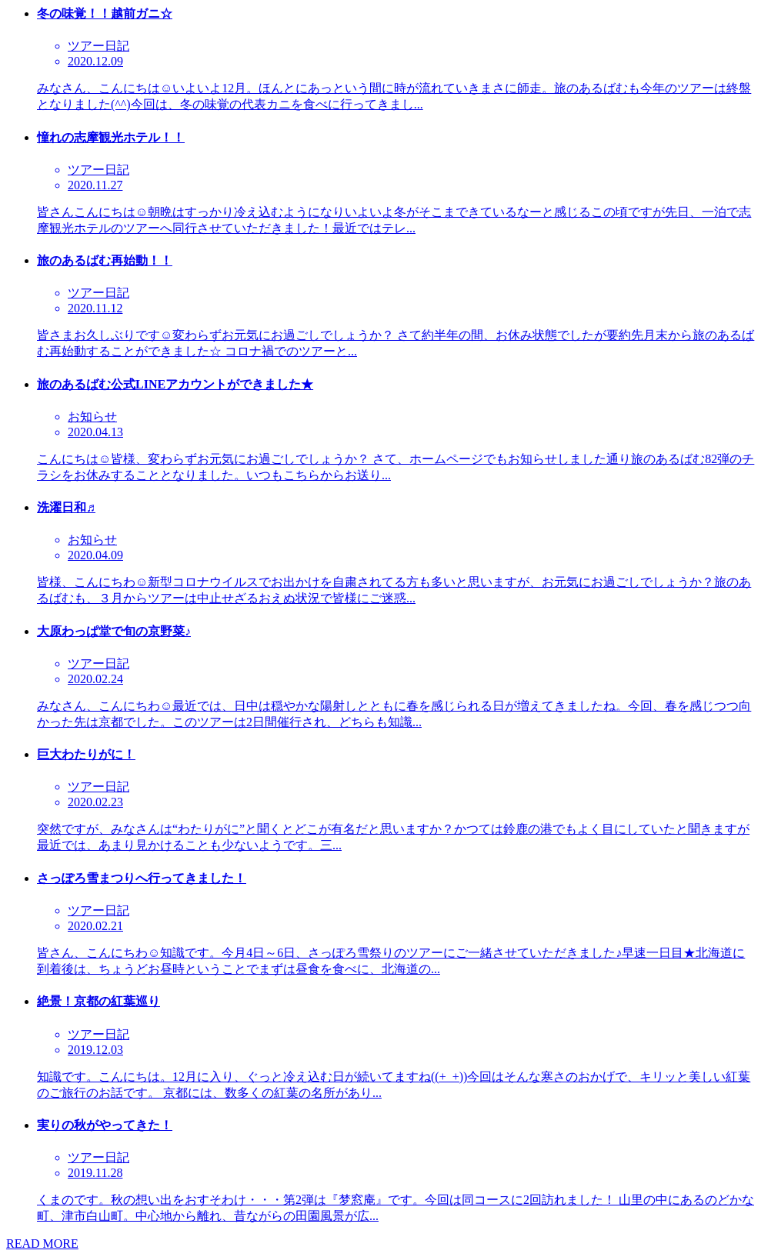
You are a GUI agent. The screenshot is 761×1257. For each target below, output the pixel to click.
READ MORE (42, 1243)
